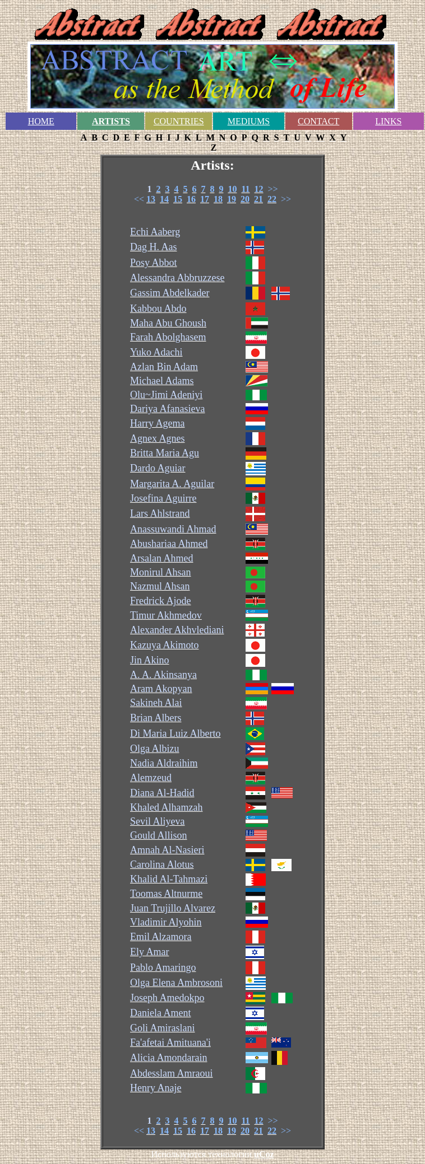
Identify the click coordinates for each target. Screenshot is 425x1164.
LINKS (388, 121)
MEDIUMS (249, 121)
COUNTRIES (179, 121)
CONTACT (318, 121)
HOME (41, 121)
